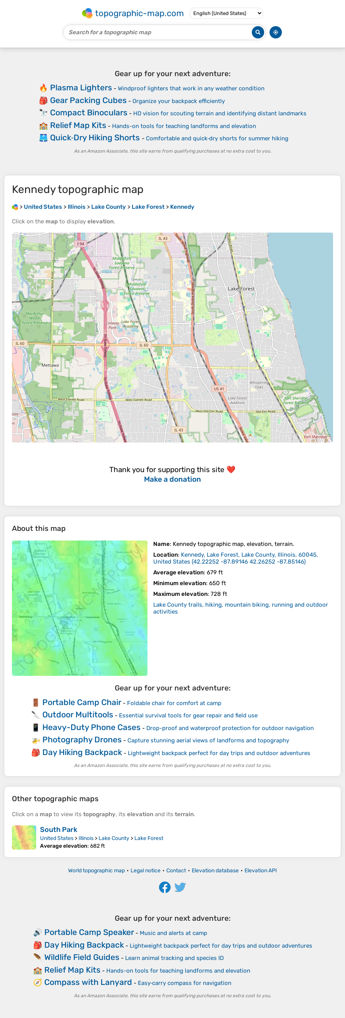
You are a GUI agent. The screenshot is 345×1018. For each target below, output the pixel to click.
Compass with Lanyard (88, 982)
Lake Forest (148, 838)
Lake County (114, 838)
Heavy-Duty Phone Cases (91, 727)
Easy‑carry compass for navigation (185, 983)
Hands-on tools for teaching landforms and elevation (184, 126)
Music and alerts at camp (173, 933)
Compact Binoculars (88, 112)
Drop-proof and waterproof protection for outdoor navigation (230, 728)
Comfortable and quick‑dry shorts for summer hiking (217, 138)
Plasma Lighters (81, 87)
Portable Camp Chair (81, 702)
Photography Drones (82, 739)
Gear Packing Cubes (88, 100)
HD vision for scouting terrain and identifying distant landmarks (219, 113)
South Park (58, 829)
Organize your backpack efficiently (178, 101)
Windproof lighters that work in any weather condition (191, 88)
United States (57, 838)
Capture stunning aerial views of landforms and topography (208, 740)
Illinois (86, 838)
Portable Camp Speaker (89, 932)
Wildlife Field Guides (81, 957)
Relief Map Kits (78, 125)
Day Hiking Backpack (82, 752)
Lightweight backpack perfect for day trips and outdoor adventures (219, 753)
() (235, 558)
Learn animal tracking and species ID (174, 958)
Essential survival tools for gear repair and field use (188, 715)
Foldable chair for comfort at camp (174, 703)
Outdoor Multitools (77, 714)
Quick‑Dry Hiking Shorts (95, 137)
